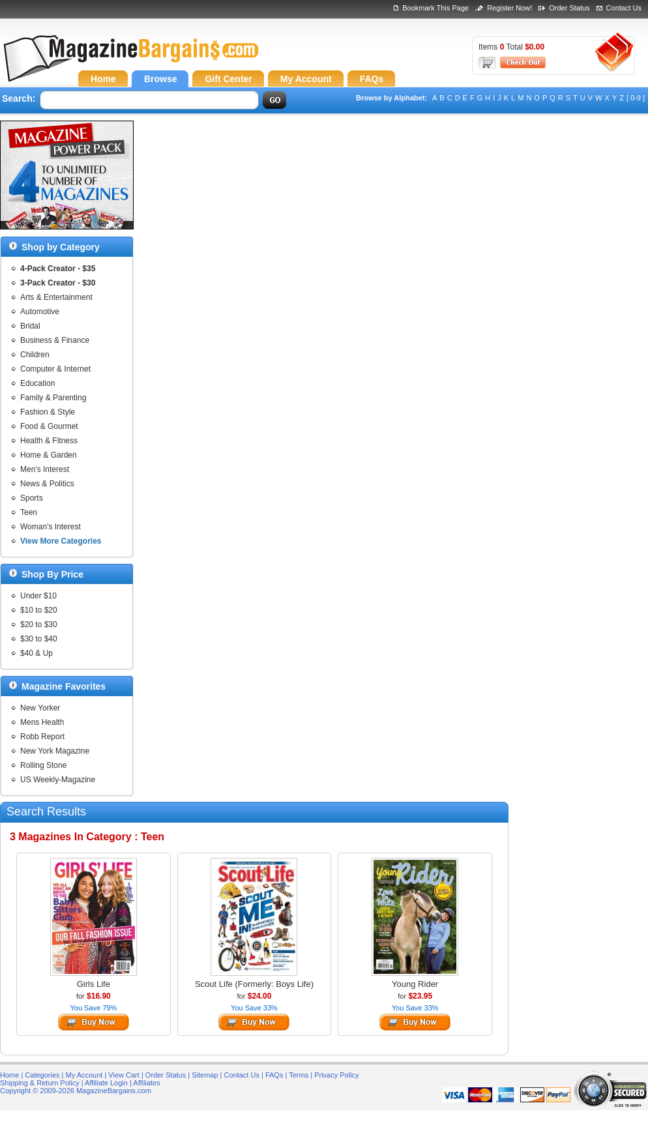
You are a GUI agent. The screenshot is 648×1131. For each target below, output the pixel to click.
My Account (84, 1075)
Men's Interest (44, 469)
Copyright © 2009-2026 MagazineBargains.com (75, 1090)
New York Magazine (54, 751)
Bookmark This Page (435, 8)
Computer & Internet (55, 369)
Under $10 (38, 595)
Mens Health (42, 722)
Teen (28, 512)
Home (9, 1075)
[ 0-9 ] (635, 98)
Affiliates (146, 1083)
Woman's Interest (50, 526)
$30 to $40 (38, 638)
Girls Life (93, 984)
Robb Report (42, 736)
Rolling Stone (43, 765)
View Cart (123, 1075)
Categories (42, 1075)
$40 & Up (36, 653)
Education (37, 383)
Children (35, 354)
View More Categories (61, 541)
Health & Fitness (49, 440)
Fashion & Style (47, 412)
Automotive (39, 311)
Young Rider (415, 984)
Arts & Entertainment (56, 297)
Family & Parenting (53, 397)
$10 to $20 (38, 610)
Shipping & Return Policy (40, 1083)
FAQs (274, 1075)
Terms (298, 1075)
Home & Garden (48, 455)
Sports (31, 498)
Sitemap (205, 1075)
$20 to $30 (38, 624)
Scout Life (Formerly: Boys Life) (254, 984)
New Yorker (40, 707)
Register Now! (509, 8)
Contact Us (623, 8)
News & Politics (47, 483)
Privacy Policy (336, 1075)
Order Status (569, 8)
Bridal (30, 325)
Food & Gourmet (49, 426)
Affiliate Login (106, 1083)
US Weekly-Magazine (57, 779)
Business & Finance (54, 340)
